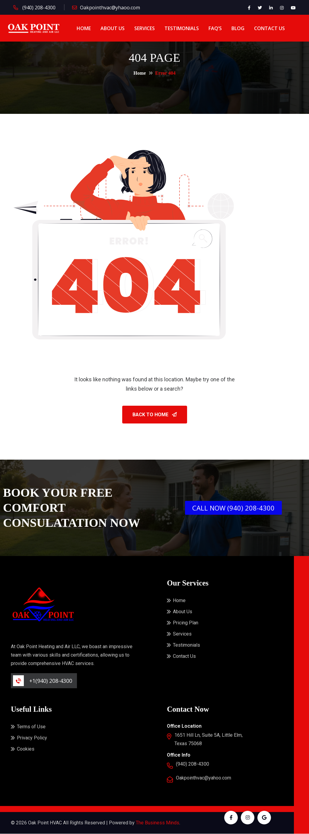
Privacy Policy (32, 738)
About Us (112, 28)
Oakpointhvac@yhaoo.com (110, 7)
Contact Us (269, 28)
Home (84, 28)
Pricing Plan (185, 623)
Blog (237, 28)
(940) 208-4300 (38, 7)
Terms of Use (31, 727)
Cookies (25, 749)
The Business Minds (157, 823)
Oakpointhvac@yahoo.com (203, 778)
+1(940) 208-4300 (50, 681)
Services (144, 28)
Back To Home (154, 414)
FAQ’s (215, 28)
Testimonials (181, 28)
